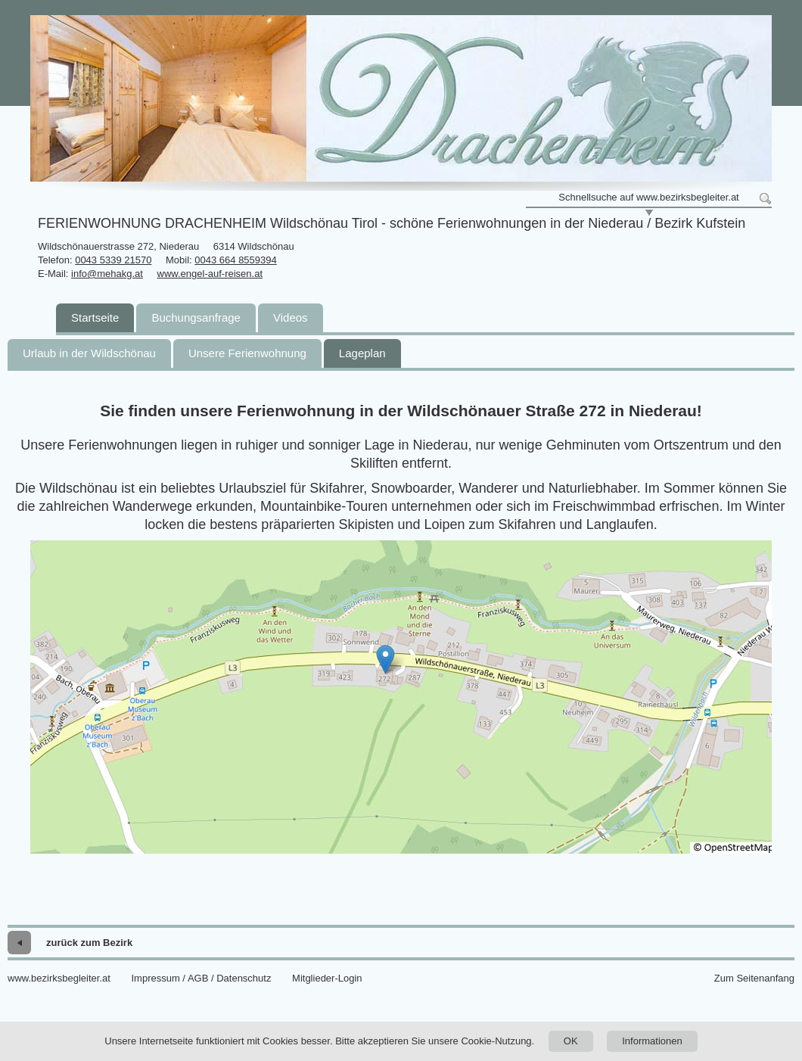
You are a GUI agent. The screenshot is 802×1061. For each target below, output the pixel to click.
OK (571, 1041)
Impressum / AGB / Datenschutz (201, 978)
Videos (290, 317)
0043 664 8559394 (235, 260)
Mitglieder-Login (327, 978)
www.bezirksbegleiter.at (59, 978)
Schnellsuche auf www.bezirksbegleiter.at (648, 197)
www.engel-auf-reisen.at (210, 273)
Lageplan (362, 353)
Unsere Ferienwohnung (247, 353)
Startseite (95, 317)
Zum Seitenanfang (754, 978)
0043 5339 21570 (113, 260)
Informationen (652, 1041)
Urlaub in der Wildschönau (89, 353)
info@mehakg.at (107, 273)
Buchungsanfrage (196, 317)
